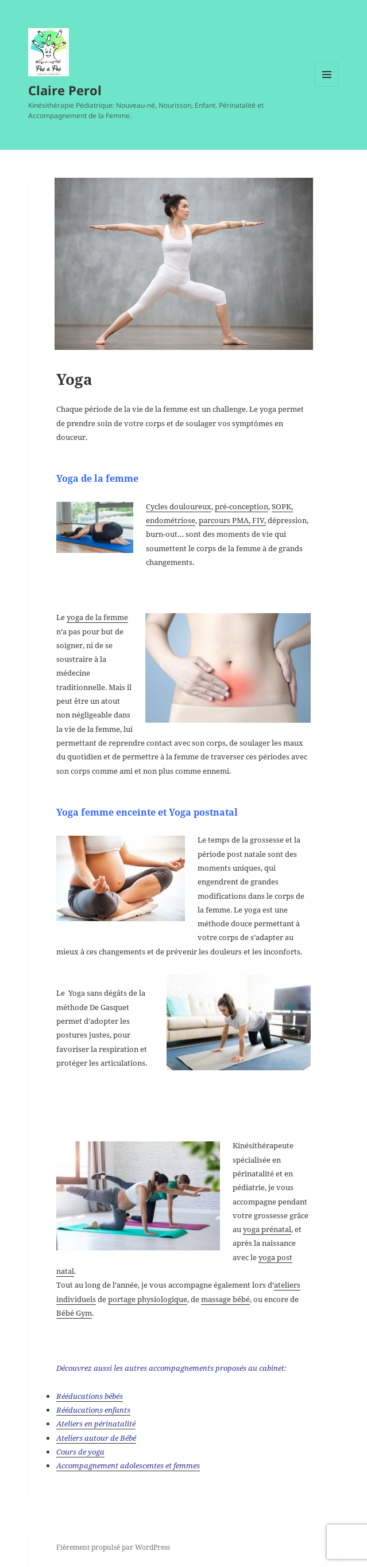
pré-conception (241, 506)
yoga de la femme (97, 617)
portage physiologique (147, 1299)
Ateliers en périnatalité (96, 1423)
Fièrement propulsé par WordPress (113, 1547)
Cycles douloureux (178, 506)
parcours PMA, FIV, (232, 520)
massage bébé (225, 1299)
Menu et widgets (327, 86)
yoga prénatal (267, 1229)
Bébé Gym (74, 1313)
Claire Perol (65, 90)
